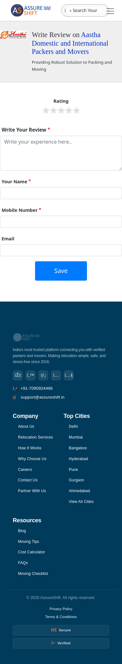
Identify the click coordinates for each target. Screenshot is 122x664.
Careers (25, 469)
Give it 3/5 (61, 110)
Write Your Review (24, 130)
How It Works (30, 448)
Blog (22, 531)
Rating (61, 101)
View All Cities (81, 501)
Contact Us (28, 480)
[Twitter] (30, 375)
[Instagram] (56, 375)
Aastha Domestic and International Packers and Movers (70, 43)
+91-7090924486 (36, 388)
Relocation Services (35, 437)
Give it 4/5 (69, 110)
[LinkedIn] (43, 375)
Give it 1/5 (46, 110)
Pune (73, 469)
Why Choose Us (32, 459)
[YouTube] (69, 375)
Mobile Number (20, 210)
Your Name (14, 181)
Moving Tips (28, 541)
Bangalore (78, 448)
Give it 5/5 (76, 110)
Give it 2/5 (53, 110)
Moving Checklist (33, 573)
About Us (26, 426)
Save (61, 270)
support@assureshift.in (43, 397)
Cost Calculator (31, 552)
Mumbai (76, 437)
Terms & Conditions (61, 617)
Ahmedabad (79, 491)
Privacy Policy (61, 609)
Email (8, 238)
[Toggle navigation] (110, 11)
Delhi (73, 426)
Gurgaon (76, 480)
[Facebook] (18, 375)
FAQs (23, 563)
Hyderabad (78, 459)
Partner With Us (32, 491)
